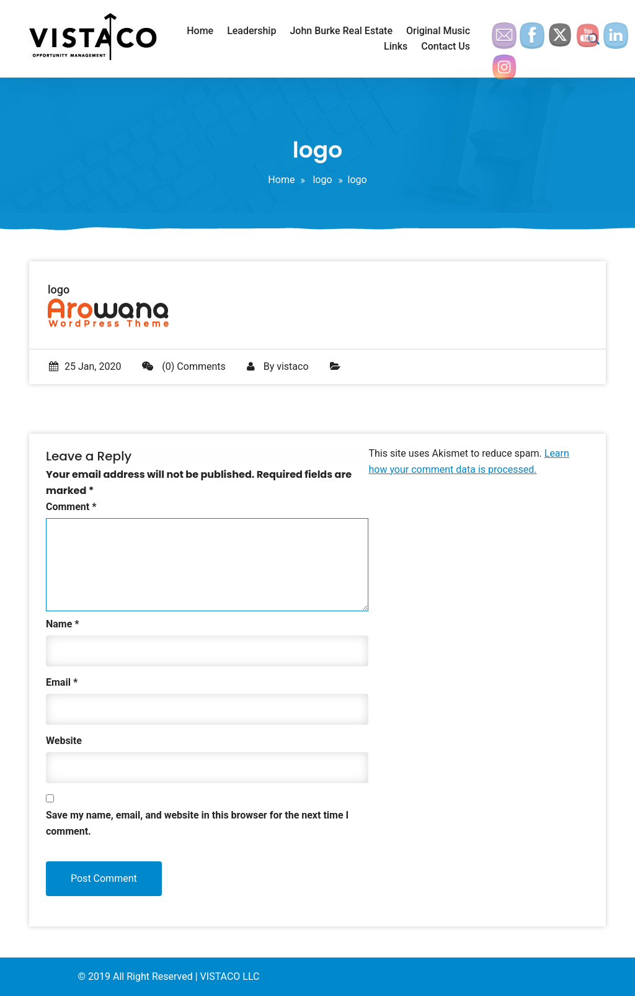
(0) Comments (183, 366)
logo (322, 180)
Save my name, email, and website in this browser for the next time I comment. (197, 823)
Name (62, 624)
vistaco (292, 366)
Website (64, 741)
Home (281, 180)
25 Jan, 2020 (85, 366)
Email (62, 682)
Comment (71, 507)
